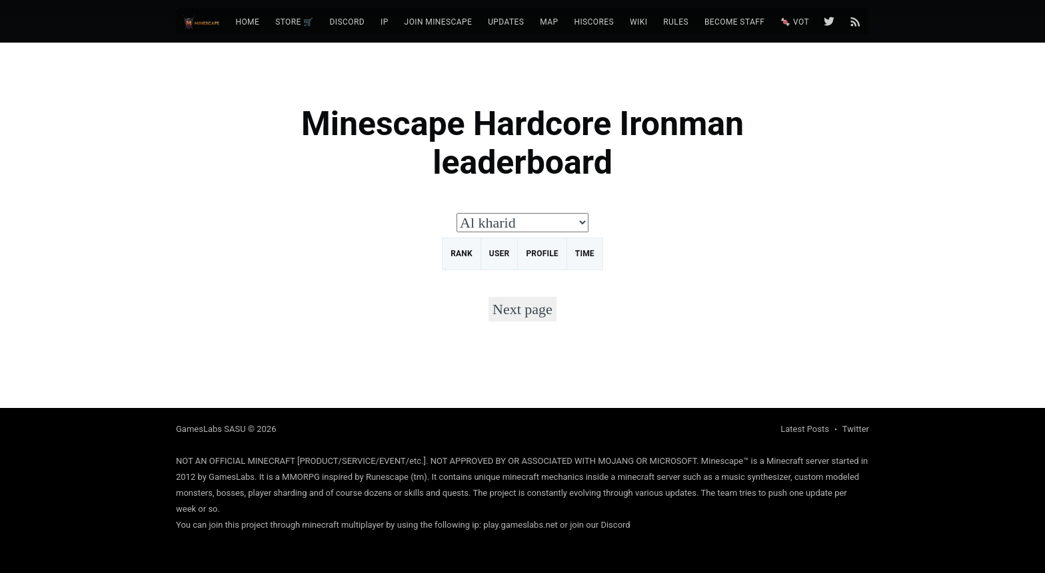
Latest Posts (804, 429)
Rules (675, 22)
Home (247, 22)
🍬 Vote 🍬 (803, 22)
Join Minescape (439, 22)
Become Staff (734, 22)
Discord (347, 22)
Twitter (855, 429)
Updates (506, 22)
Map (549, 22)
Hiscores (594, 22)
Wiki (638, 22)
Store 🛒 (294, 22)
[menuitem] (247, 22)
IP (385, 22)
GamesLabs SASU (211, 429)
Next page (522, 309)
